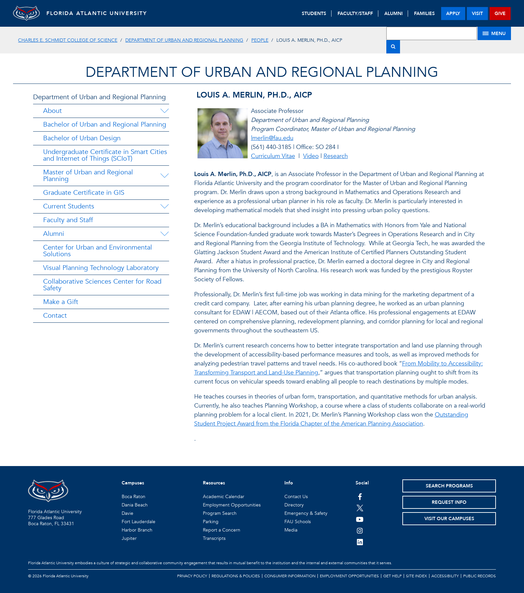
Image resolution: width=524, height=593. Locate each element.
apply (453, 13)
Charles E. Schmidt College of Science (67, 40)
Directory (294, 505)
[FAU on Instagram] (360, 530)
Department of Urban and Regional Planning (184, 40)
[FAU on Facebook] (360, 496)
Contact (55, 315)
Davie (127, 513)
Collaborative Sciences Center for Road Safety (102, 285)
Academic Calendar (223, 496)
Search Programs (449, 486)
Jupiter (129, 538)
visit (477, 13)
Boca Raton (133, 496)
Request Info (449, 502)
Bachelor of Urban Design (82, 138)
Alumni (53, 233)
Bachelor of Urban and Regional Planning (104, 124)
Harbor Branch (137, 530)
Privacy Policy (192, 576)
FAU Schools (297, 521)
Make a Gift (60, 301)
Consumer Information (289, 576)
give (500, 13)
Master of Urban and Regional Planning (88, 175)
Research (335, 156)
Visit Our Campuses (449, 518)
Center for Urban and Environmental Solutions (97, 251)
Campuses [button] (133, 483)
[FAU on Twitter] (360, 507)
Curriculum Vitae (273, 156)
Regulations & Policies (236, 576)
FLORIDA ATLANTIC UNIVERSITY (96, 13)
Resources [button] (214, 483)
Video (311, 156)
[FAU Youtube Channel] (360, 519)
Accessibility (445, 576)
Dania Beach (135, 505)
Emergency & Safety (306, 513)
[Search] (393, 46)
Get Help (392, 576)
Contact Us (296, 496)
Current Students (68, 206)
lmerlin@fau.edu (272, 138)
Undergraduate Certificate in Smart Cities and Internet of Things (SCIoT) (105, 155)
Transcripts (214, 538)
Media (290, 530)
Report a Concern (221, 530)
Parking (211, 521)
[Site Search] (431, 33)
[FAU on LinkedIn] (360, 542)
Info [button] (288, 483)
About (52, 110)
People (259, 40)
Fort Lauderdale (138, 521)
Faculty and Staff (68, 220)
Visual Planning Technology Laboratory (101, 267)
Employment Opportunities (232, 505)
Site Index (416, 576)
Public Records (479, 576)
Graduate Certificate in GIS (83, 192)
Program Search (220, 513)
